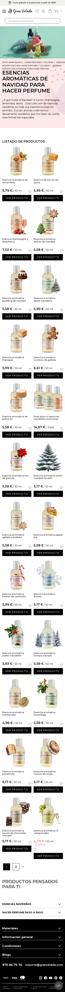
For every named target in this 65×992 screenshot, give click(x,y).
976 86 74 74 (12, 965)
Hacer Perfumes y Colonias (39, 62)
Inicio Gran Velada (12, 62)
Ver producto (17, 198)
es (58, 11)
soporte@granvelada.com (44, 965)
